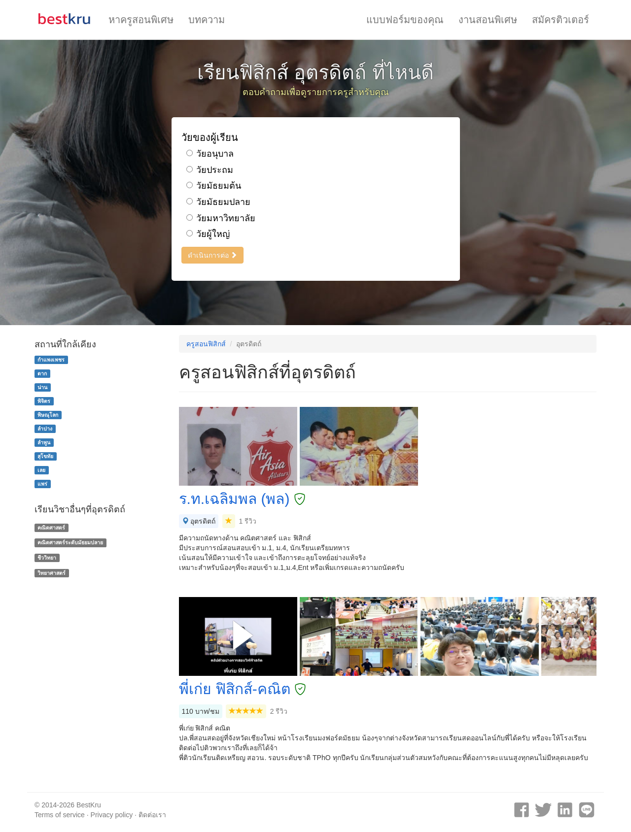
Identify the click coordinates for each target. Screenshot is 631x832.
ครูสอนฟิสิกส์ (206, 344)
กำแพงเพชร (51, 360)
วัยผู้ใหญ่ (208, 234)
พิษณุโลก (47, 415)
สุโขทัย (45, 456)
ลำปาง (44, 429)
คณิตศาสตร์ (51, 528)
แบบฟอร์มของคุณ (405, 19)
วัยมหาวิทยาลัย (220, 218)
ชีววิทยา (46, 558)
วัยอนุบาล (210, 154)
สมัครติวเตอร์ (560, 19)
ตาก (42, 373)
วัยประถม (209, 170)
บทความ (206, 19)
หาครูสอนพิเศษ (141, 19)
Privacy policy (112, 815)
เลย (41, 470)
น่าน (42, 387)
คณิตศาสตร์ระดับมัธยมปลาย (70, 542)
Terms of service (60, 815)
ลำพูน (43, 442)
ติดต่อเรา (152, 815)
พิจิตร (43, 401)
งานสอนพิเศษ (487, 19)
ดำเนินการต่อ (213, 255)
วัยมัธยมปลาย (218, 202)
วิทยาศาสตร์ (51, 573)
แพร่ (42, 484)
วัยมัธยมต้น (213, 186)
